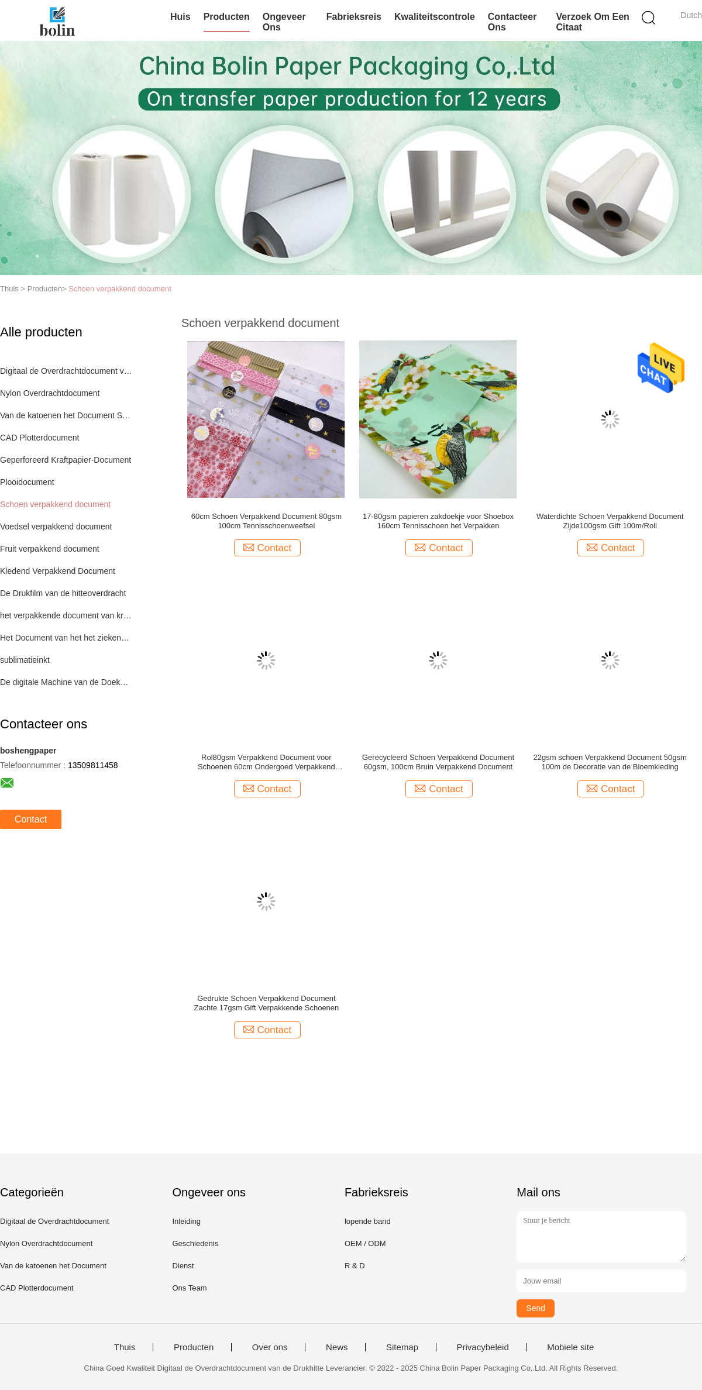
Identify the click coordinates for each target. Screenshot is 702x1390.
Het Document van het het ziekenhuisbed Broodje (66, 637)
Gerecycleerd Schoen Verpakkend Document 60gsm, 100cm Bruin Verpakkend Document (438, 762)
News (337, 1347)
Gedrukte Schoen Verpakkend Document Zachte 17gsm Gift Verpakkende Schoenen (266, 1003)
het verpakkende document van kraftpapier (66, 615)
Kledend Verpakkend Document (57, 571)
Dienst (183, 1265)
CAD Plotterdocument (39, 437)
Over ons (270, 1347)
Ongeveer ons (284, 22)
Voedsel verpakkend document (56, 526)
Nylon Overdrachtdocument (49, 393)
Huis (180, 17)
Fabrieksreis (353, 17)
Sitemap (402, 1347)
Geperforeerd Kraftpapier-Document (65, 460)
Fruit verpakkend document (49, 548)
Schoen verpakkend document (119, 288)
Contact (31, 819)
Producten (227, 17)
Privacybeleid (483, 1347)
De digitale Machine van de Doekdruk (66, 682)
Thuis (125, 1347)
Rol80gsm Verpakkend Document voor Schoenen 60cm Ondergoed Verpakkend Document (266, 762)
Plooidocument (27, 482)
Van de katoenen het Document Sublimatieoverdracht (66, 415)
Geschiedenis (195, 1243)
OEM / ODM (365, 1243)
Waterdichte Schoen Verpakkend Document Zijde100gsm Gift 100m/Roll (610, 521)
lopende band (368, 1221)
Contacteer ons (512, 22)
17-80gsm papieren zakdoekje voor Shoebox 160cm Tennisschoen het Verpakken (438, 521)
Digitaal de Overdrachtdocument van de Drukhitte (66, 371)
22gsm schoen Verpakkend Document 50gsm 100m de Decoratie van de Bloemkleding (610, 762)
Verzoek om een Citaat (592, 22)
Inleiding (186, 1221)
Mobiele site (570, 1347)
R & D (355, 1265)
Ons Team (189, 1288)
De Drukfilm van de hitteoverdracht (63, 593)
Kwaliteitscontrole (434, 17)
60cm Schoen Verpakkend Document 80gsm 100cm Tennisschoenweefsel (266, 521)
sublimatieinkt (25, 660)
